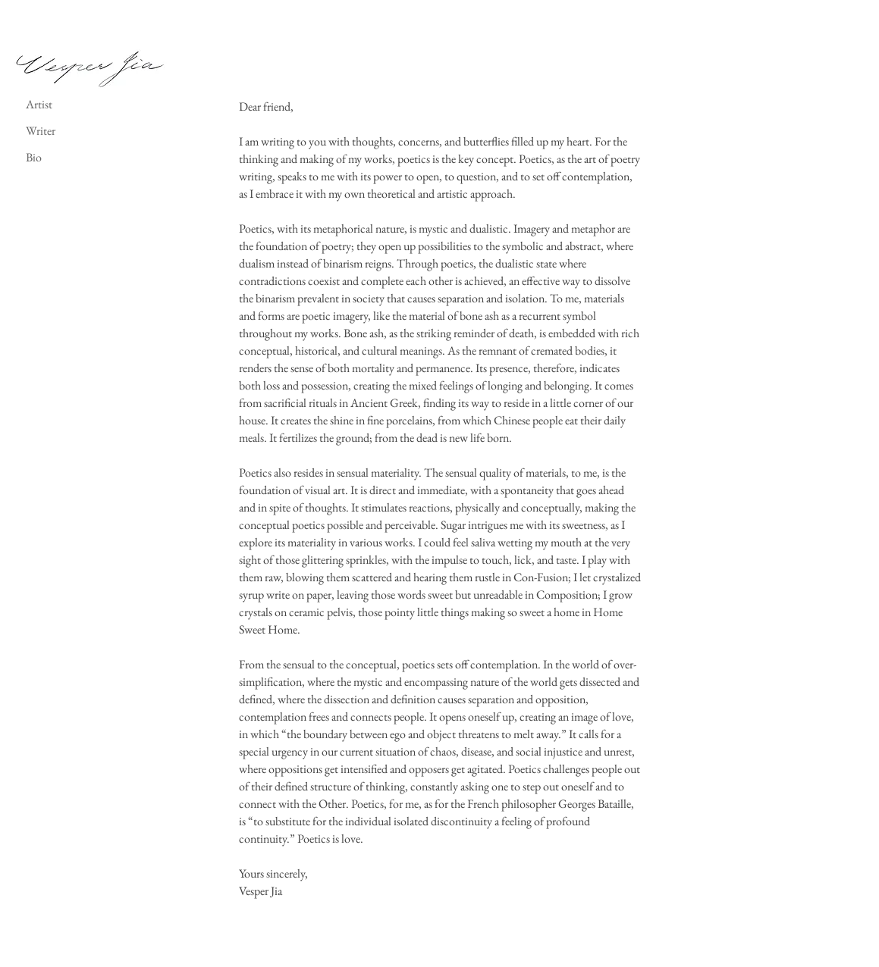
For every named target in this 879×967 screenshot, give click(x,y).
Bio (34, 157)
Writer (40, 131)
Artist (39, 104)
